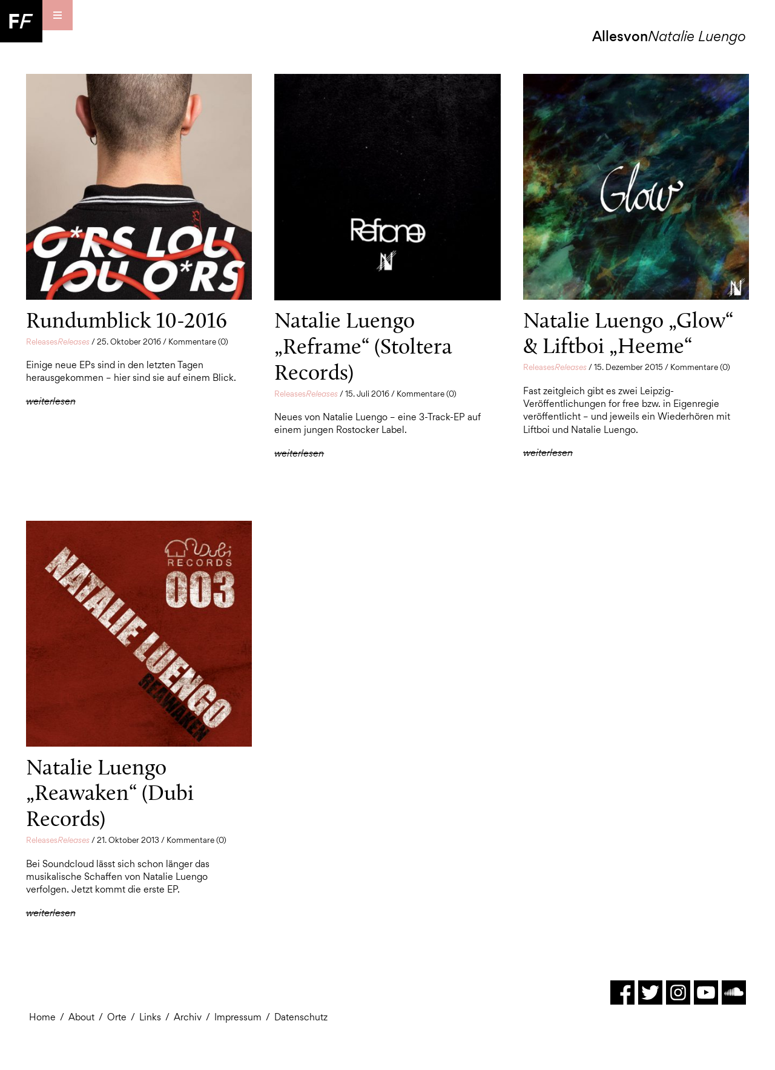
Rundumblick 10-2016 (126, 320)
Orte (117, 1017)
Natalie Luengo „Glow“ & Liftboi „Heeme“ (628, 333)
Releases (58, 341)
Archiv (188, 1017)
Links (150, 1017)
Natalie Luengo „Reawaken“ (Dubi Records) (110, 792)
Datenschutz (301, 1017)
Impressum (238, 1017)
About (81, 1017)
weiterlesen (51, 401)
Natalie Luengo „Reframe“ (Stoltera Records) (363, 346)
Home (42, 1017)
